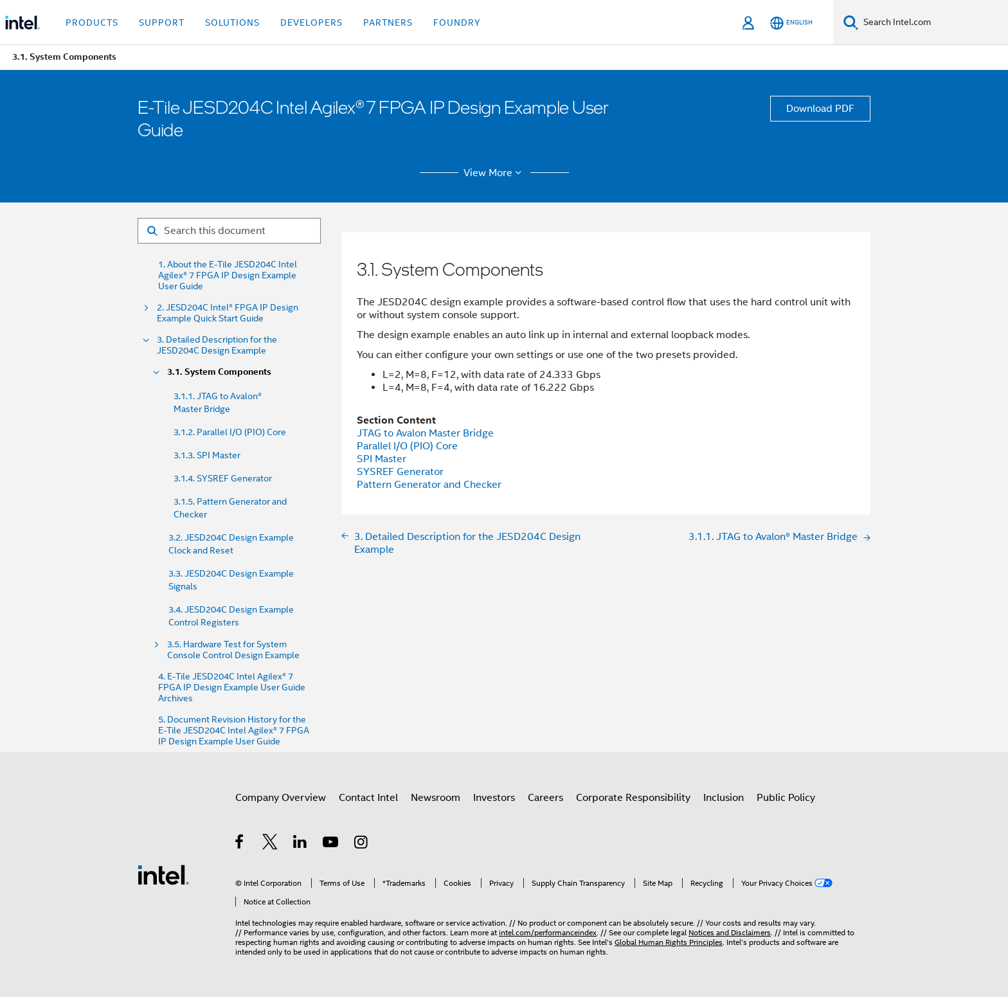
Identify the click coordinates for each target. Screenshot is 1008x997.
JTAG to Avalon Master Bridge (425, 433)
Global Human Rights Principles (669, 942)
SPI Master (381, 459)
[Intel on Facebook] (240, 844)
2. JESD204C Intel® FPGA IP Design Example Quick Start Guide (227, 313)
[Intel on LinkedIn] (300, 844)
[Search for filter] (229, 231)
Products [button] (92, 22)
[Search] (850, 22)
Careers (545, 797)
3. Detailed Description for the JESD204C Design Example (217, 345)
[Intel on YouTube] (331, 844)
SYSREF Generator (400, 471)
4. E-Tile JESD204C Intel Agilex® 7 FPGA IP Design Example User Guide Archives (231, 687)
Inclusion (723, 797)
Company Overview (280, 797)
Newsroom (435, 797)
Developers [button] (311, 22)
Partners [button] (388, 22)
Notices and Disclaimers (729, 932)
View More (495, 172)
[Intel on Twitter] (270, 844)
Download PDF (820, 108)
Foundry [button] (457, 22)
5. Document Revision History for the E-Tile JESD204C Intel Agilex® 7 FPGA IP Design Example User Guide (233, 730)
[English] (791, 23)
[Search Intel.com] (933, 22)
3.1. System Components (219, 371)
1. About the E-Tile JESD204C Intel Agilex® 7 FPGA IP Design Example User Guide (227, 275)
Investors (494, 797)
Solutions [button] (232, 22)
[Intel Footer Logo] (163, 874)
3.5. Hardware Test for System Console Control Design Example (233, 650)
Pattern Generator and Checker (429, 484)
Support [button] (161, 22)
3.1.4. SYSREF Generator (223, 478)
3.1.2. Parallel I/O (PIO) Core (230, 432)
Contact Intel (368, 797)
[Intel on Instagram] (362, 844)
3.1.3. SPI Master (207, 455)
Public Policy (786, 797)
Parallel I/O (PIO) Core (407, 446)
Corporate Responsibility (633, 797)
